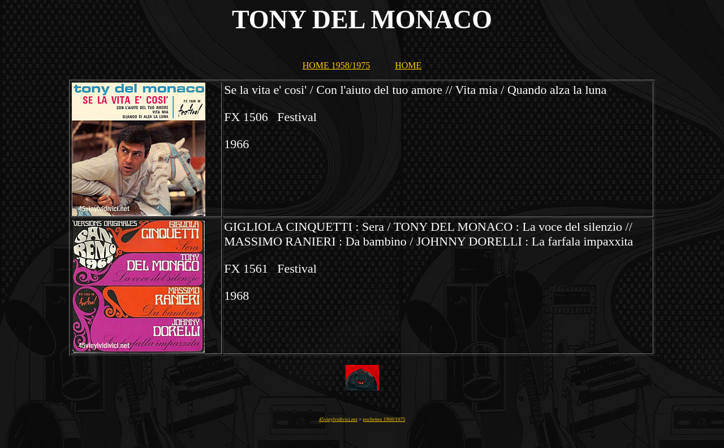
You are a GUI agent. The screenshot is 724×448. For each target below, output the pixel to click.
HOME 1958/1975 (336, 65)
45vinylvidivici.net (338, 419)
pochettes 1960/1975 (384, 419)
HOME (408, 65)
